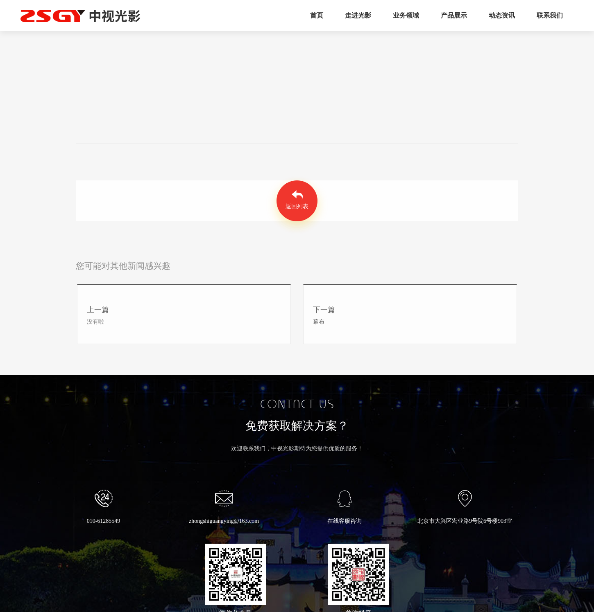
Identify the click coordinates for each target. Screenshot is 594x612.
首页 (316, 15)
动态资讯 (502, 15)
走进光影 (358, 15)
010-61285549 (103, 507)
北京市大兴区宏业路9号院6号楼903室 (464, 507)
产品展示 (454, 15)
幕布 (318, 322)
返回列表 (297, 206)
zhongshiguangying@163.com (224, 507)
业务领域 (406, 15)
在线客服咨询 (344, 507)
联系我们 (550, 15)
